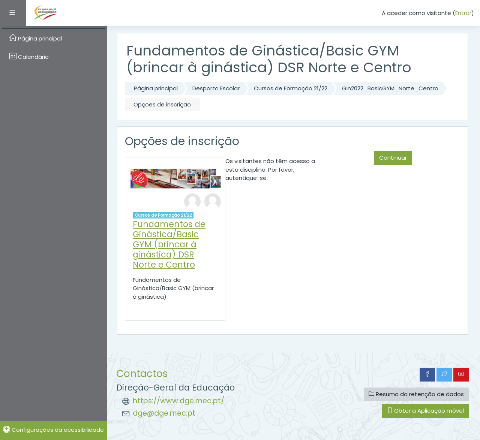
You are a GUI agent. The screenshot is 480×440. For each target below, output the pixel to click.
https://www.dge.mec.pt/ (178, 401)
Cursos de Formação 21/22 (290, 88)
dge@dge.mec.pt (164, 413)
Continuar (393, 158)
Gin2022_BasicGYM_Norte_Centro (390, 88)
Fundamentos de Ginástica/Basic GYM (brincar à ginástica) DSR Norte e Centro (169, 244)
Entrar (463, 13)
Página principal (156, 88)
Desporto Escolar (216, 88)
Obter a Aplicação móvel (425, 411)
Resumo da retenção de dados (416, 394)
